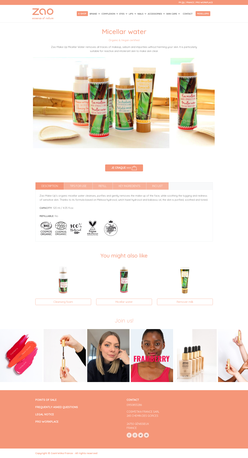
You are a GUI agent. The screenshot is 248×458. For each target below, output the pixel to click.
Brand (94, 13)
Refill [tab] (103, 186)
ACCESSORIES (155, 13)
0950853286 (134, 405)
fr (180, 2)
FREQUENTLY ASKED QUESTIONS (56, 407)
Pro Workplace (204, 2)
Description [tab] (49, 186)
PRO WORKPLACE (46, 421)
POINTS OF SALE (46, 399)
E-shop (82, 13)
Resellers (203, 13)
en (183, 2)
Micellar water (124, 302)
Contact (188, 13)
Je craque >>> (124, 168)
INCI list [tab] (157, 186)
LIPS (131, 13)
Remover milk (185, 302)
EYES (122, 13)
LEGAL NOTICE (44, 414)
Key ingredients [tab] (129, 186)
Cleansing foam (63, 302)
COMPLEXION (108, 13)
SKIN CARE (172, 13)
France (190, 2)
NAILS (140, 13)
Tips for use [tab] (78, 186)
